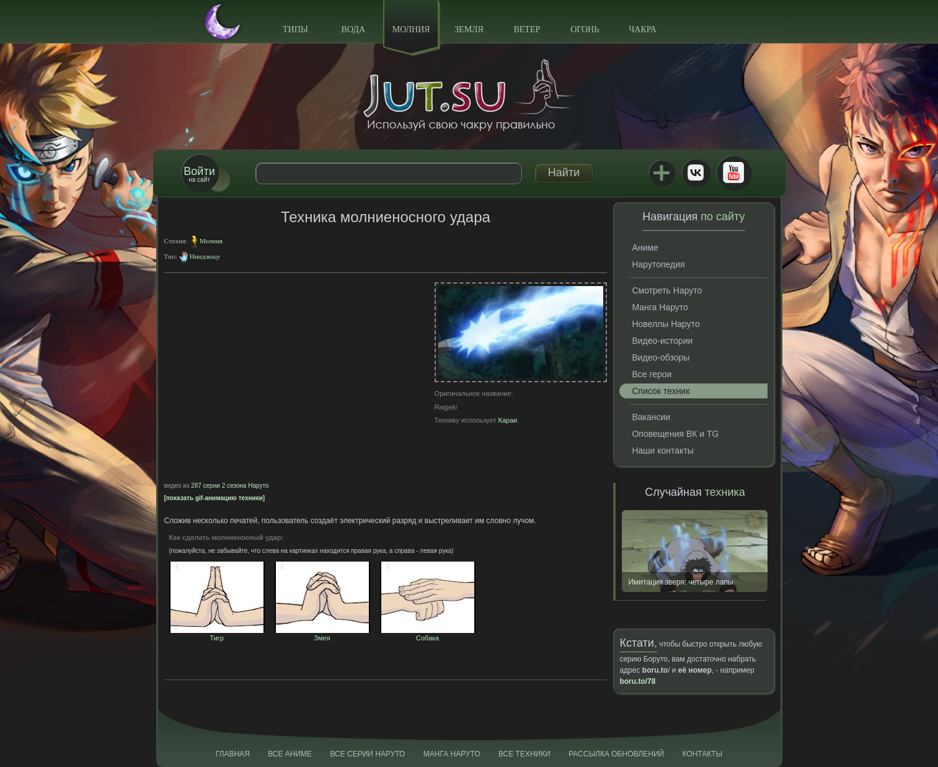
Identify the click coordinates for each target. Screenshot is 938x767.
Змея (322, 634)
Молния (411, 29)
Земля (469, 29)
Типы (295, 29)
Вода (353, 29)
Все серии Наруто (367, 754)
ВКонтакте (695, 172)
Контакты (703, 754)
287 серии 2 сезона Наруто (229, 485)
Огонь (584, 29)
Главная (233, 754)
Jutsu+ (661, 172)
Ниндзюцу (205, 256)
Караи (508, 420)
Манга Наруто (660, 307)
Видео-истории (662, 341)
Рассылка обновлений (616, 754)
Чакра (643, 29)
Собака (428, 634)
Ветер (526, 29)
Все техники (524, 754)
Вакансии (651, 417)
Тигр (217, 634)
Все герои (651, 374)
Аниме (645, 248)
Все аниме (290, 754)
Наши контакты (662, 450)
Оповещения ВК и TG (675, 434)
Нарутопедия (658, 264)
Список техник (660, 391)
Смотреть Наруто (667, 290)
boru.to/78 (637, 681)
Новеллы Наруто (665, 324)
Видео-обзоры (660, 357)
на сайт (199, 174)
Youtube (733, 172)
